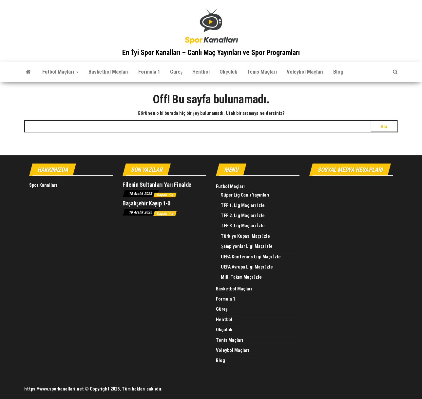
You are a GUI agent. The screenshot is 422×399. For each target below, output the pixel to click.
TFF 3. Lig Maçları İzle (243, 225)
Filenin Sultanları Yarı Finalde (157, 184)
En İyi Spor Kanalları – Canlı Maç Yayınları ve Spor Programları (211, 52)
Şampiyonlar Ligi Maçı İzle (247, 246)
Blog (338, 72)
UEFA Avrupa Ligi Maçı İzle (247, 266)
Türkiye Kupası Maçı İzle (245, 236)
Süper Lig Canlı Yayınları (245, 195)
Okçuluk (228, 72)
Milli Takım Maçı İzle (241, 277)
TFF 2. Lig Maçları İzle (243, 215)
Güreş (176, 72)
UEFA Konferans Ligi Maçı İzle (251, 256)
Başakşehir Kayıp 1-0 (146, 203)
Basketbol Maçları (108, 72)
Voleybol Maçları (305, 72)
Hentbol (201, 72)
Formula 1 (149, 72)
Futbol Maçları (60, 72)
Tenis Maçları (262, 72)
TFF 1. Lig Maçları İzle (243, 205)
